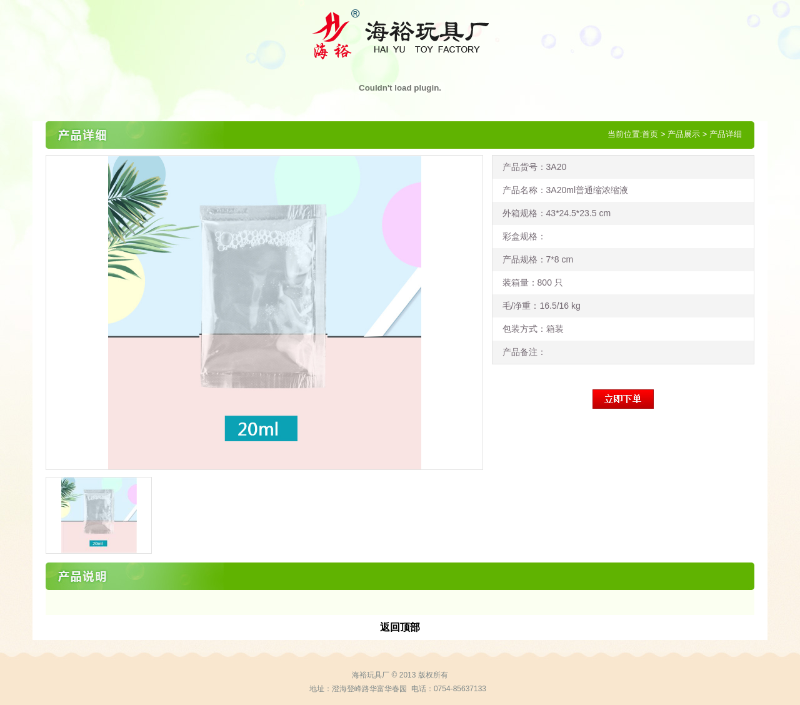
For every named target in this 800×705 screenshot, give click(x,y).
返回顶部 (400, 627)
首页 (650, 134)
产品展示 (684, 134)
